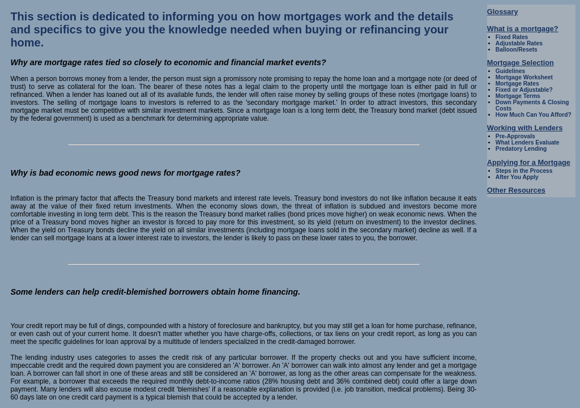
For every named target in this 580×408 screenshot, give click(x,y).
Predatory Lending (521, 149)
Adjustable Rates (519, 43)
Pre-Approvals (515, 136)
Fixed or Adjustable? (524, 90)
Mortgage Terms (518, 96)
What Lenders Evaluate (528, 142)
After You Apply (517, 177)
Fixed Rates (512, 37)
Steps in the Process (524, 171)
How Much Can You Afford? (534, 115)
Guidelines (510, 71)
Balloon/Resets (517, 49)
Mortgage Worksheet (524, 77)
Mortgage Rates (517, 83)
